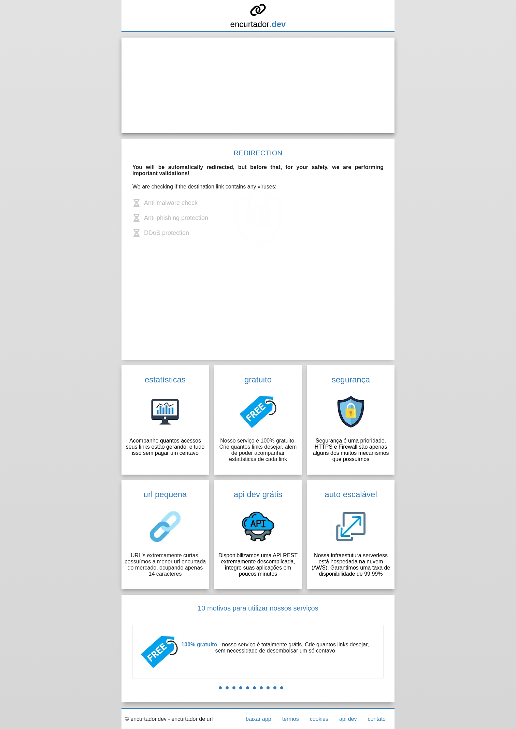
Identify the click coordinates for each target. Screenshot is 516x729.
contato (377, 719)
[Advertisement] (258, 85)
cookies (319, 719)
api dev (348, 719)
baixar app (258, 719)
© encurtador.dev (146, 719)
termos (290, 719)
